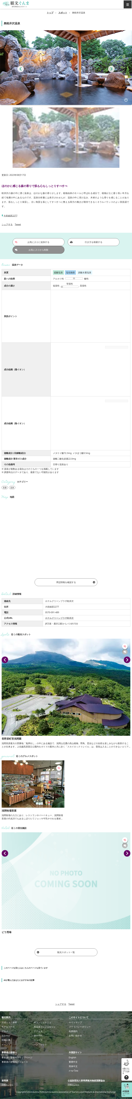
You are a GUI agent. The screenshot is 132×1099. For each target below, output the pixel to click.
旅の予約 (38, 1035)
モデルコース (8, 1026)
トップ (50, 12)
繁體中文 (73, 1061)
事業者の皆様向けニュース (15, 1061)
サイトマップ (75, 1022)
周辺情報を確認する (75, 582)
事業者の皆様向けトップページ (17, 1057)
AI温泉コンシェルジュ (45, 1026)
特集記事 (6, 1040)
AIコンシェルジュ (42, 1022)
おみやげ (6, 1035)
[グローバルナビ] (128, 4)
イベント (6, 1044)
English (72, 1057)
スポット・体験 (9, 1022)
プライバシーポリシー (80, 1026)
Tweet (18, 224)
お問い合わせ (75, 1035)
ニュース (38, 1040)
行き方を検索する (86, 242)
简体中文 (73, 1066)
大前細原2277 (10, 215)
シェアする (7, 224)
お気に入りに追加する (32, 242)
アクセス (38, 1031)
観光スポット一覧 (56, 952)
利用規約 (73, 1031)
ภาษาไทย (73, 1070)
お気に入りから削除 (31, 249)
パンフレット (40, 1044)
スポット (62, 12)
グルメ (5, 1031)
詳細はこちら (7, 1084)
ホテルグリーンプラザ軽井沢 (59, 618)
